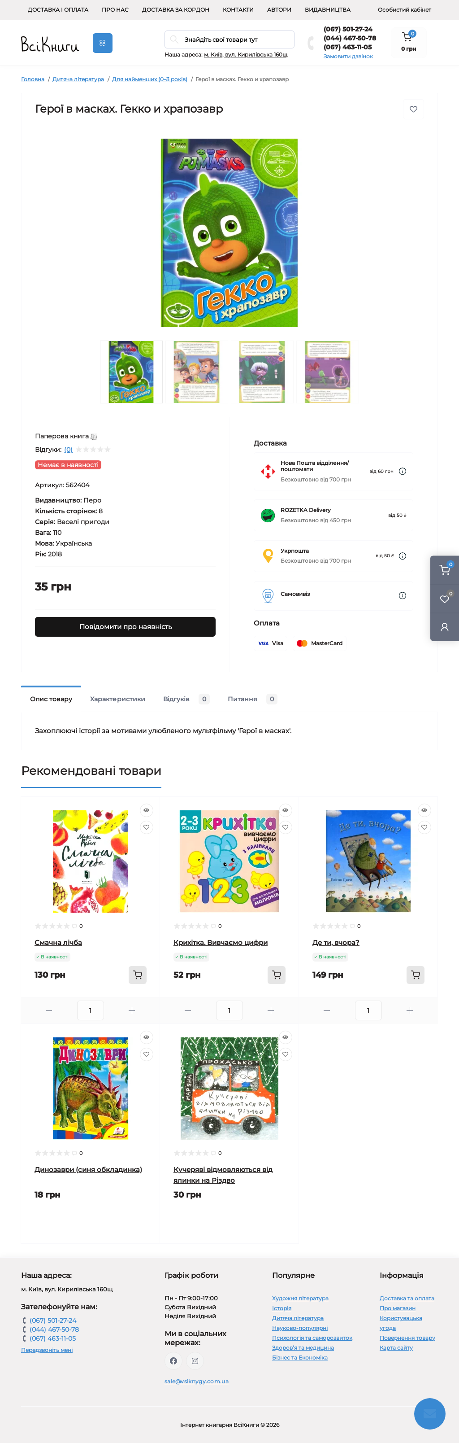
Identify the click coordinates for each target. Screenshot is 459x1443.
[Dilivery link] (402, 471)
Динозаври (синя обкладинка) (88, 1169)
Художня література (300, 1298)
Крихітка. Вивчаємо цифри (220, 942)
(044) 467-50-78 (350, 38)
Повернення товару (407, 1337)
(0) (68, 449)
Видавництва (328, 9)
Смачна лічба (58, 942)
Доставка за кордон (175, 9)
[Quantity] (90, 1010)
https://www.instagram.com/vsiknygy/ (195, 1360)
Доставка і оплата (58, 9)
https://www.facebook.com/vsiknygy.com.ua (173, 1360)
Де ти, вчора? (335, 942)
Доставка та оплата (407, 1298)
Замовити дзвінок (348, 56)
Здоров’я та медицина (303, 1347)
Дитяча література (78, 79)
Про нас (115, 9)
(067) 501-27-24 (348, 29)
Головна (32, 79)
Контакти (238, 9)
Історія (281, 1308)
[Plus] (132, 1010)
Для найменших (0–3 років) (149, 79)
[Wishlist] (146, 827)
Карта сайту (396, 1347)
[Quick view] (146, 810)
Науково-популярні (300, 1328)
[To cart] (138, 975)
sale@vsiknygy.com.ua (197, 1381)
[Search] (174, 39)
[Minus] (49, 1010)
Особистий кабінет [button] (404, 9)
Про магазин (398, 1308)
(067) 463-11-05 (348, 47)
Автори (279, 9)
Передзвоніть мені (47, 1350)
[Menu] (103, 43)
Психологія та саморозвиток (312, 1337)
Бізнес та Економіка (300, 1357)
